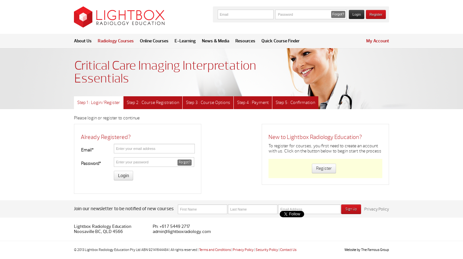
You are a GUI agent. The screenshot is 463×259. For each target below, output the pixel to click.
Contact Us (288, 250)
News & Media (215, 41)
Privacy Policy (376, 209)
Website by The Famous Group (366, 250)
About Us (83, 41)
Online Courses (154, 41)
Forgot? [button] (338, 14)
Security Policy (267, 250)
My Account (377, 41)
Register (375, 14)
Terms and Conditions (215, 250)
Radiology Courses (116, 41)
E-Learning (185, 41)
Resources (245, 41)
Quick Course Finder (280, 41)
